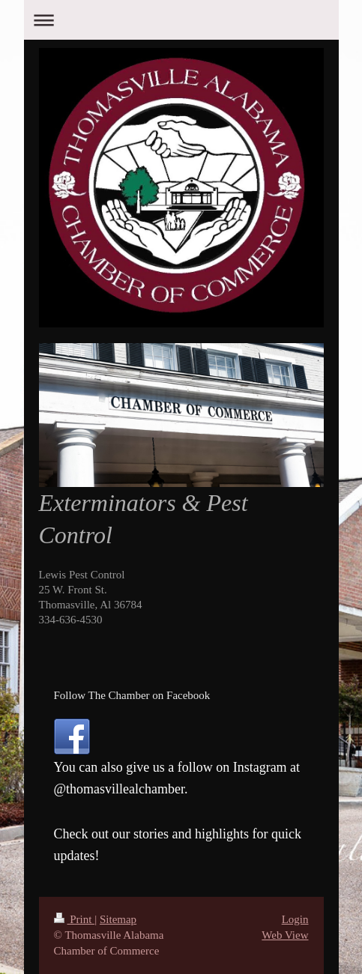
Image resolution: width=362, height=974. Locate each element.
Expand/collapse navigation (181, 20)
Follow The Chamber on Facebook (132, 695)
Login (295, 919)
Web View (285, 935)
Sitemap (118, 919)
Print (74, 919)
